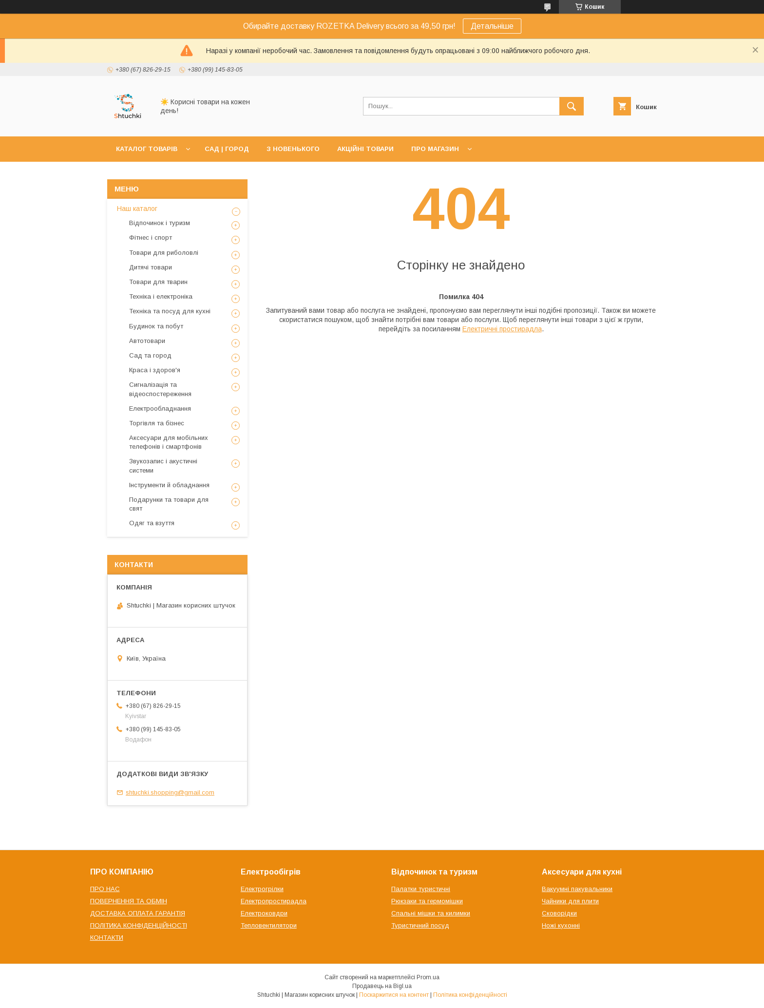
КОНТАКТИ (106, 937)
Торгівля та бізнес (156, 423)
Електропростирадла (273, 901)
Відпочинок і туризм (159, 223)
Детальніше (492, 26)
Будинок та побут (156, 326)
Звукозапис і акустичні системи (163, 465)
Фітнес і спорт (150, 237)
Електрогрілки (262, 889)
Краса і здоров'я (154, 370)
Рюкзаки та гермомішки (427, 901)
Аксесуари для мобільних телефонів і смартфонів (168, 442)
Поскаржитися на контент (394, 994)
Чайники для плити (570, 901)
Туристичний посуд (420, 925)
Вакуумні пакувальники (577, 889)
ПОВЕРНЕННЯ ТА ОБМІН (128, 901)
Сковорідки (559, 913)
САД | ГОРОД (227, 148)
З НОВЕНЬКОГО (293, 148)
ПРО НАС (105, 889)
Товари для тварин (158, 281)
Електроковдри (264, 913)
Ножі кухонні (561, 925)
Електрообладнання (160, 408)
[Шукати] (571, 106)
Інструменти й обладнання (169, 485)
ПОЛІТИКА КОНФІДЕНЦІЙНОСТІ (138, 925)
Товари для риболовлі (163, 252)
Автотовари (147, 340)
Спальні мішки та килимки (430, 913)
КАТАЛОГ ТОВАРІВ (146, 148)
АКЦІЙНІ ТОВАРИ (365, 148)
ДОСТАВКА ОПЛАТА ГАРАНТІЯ (137, 913)
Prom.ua (428, 977)
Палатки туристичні (420, 889)
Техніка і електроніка (160, 296)
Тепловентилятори (269, 925)
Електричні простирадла (502, 329)
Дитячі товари (150, 267)
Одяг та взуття (151, 523)
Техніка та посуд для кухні (169, 311)
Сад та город (150, 355)
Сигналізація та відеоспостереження (160, 389)
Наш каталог (137, 208)
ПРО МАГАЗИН (435, 148)
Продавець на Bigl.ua (382, 986)
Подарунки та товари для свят (169, 504)
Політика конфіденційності (470, 994)
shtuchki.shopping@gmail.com (170, 792)
